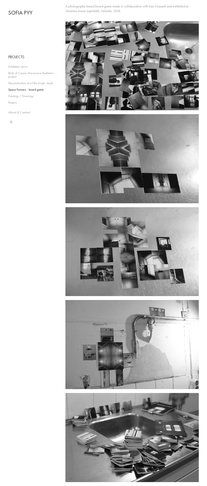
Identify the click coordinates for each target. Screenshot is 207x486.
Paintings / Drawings (21, 96)
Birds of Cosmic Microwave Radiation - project (31, 74)
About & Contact (19, 112)
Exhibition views (17, 66)
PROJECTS (16, 57)
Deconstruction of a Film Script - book (30, 83)
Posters (12, 102)
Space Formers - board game (26, 89)
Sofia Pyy (20, 12)
